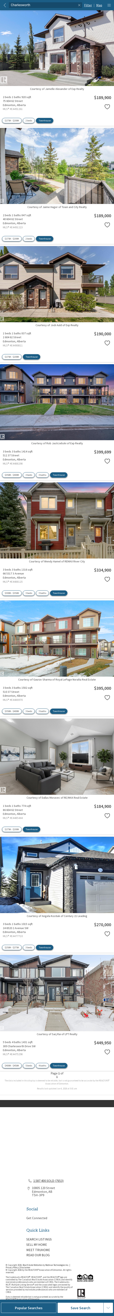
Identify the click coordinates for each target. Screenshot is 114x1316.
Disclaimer (25, 1267)
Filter (88, 5)
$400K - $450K (12, 1065)
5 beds (29, 1065)
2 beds (29, 120)
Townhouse (45, 120)
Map (99, 5)
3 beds (29, 474)
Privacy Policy (12, 1267)
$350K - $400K (12, 474)
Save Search (80, 1308)
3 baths (42, 474)
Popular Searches (28, 1308)
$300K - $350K (12, 593)
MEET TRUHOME (38, 1250)
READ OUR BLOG (38, 1255)
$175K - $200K (12, 120)
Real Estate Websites (33, 1265)
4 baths (42, 1065)
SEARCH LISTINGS (39, 1239)
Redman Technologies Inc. (57, 1265)
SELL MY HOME (36, 1245)
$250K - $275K (12, 947)
